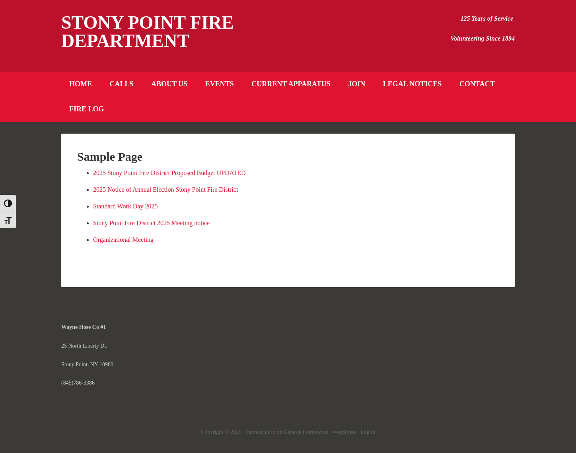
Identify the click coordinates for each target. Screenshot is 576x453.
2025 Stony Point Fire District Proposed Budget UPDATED (169, 172)
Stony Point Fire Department (147, 31)
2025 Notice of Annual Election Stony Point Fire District (165, 189)
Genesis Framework (306, 432)
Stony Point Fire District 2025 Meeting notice (151, 223)
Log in (367, 432)
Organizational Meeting (123, 239)
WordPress (344, 432)
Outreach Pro (260, 432)
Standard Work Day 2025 (125, 206)
